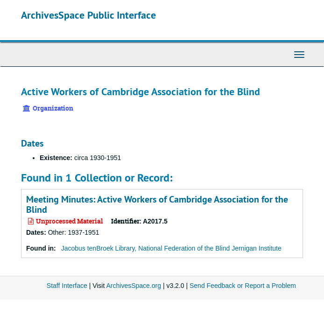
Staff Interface (67, 285)
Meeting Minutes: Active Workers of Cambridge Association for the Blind (157, 204)
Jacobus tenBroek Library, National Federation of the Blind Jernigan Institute (171, 248)
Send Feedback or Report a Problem (243, 285)
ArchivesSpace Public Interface (88, 14)
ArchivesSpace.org (133, 285)
